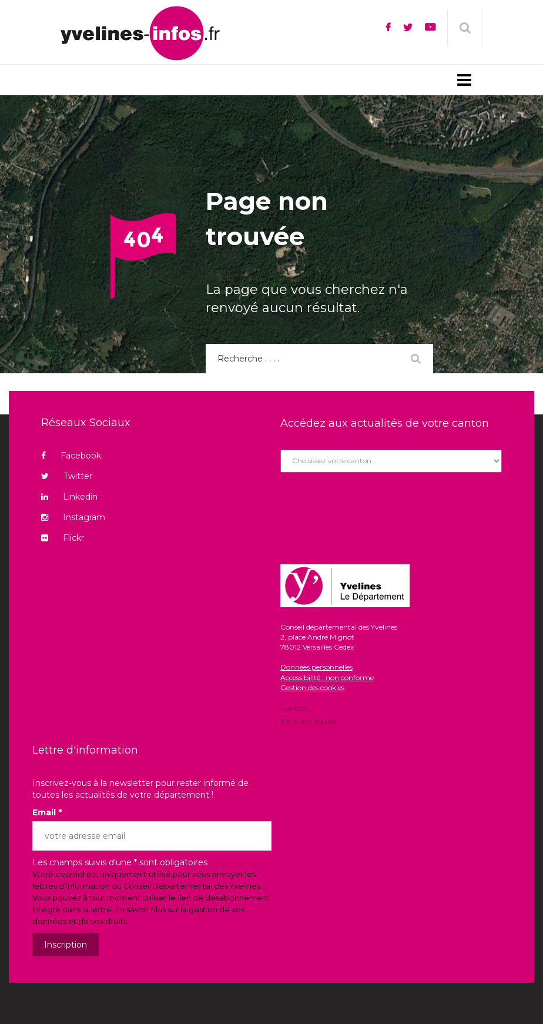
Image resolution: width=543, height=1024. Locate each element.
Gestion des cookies (312, 687)
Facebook (71, 455)
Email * (47, 812)
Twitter (66, 476)
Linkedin (69, 496)
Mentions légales (308, 720)
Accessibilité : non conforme (327, 677)
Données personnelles (316, 666)
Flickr (62, 538)
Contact (294, 708)
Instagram (73, 517)
